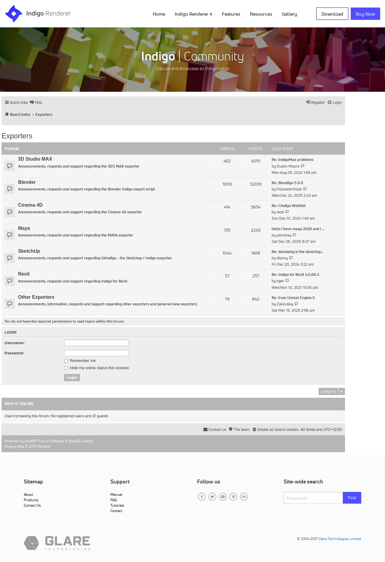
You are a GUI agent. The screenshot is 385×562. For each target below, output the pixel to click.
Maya (24, 228)
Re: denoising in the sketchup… (298, 251)
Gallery (289, 14)
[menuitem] (35, 102)
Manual (116, 494)
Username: (15, 343)
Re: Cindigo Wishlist (289, 205)
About (28, 494)
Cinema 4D (30, 205)
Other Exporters (36, 297)
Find (352, 497)
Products (31, 499)
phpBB (30, 440)
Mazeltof (44, 446)
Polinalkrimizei (289, 189)
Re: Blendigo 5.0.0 (287, 182)
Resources (261, 14)
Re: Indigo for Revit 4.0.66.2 (295, 274)
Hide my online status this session (96, 368)
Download (332, 14)
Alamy (282, 258)
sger (280, 280)
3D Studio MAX (35, 159)
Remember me (80, 361)
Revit (24, 273)
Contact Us (32, 505)
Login (11, 332)
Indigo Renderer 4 (193, 14)
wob (280, 212)
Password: (14, 353)
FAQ (113, 499)
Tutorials (117, 505)
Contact (116, 510)
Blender (27, 182)
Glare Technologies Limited (340, 538)
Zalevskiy (285, 304)
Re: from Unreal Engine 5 (293, 297)
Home (159, 14)
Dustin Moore (288, 166)
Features (231, 14)
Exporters (17, 136)
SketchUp (29, 251)
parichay (284, 235)
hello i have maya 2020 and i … (298, 228)
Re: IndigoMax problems (292, 159)
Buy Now (365, 14)
